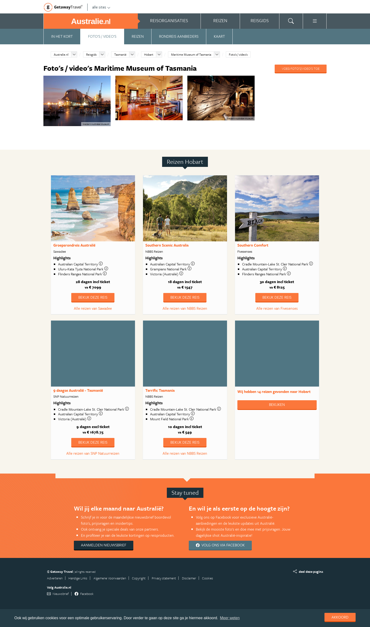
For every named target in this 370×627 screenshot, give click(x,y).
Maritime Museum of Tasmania (191, 54)
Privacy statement (164, 578)
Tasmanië (120, 54)
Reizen (138, 36)
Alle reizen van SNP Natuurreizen (92, 453)
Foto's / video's (102, 36)
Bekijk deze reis (92, 297)
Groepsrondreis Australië (74, 245)
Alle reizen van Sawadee (93, 308)
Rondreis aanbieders (178, 36)
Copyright (139, 578)
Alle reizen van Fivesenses (277, 308)
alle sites (101, 7)
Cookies (207, 578)
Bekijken (277, 404)
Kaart (219, 36)
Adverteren (55, 578)
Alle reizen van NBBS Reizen (185, 308)
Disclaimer (189, 578)
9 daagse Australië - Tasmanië (78, 390)
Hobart (148, 54)
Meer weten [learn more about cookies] (230, 618)
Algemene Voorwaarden (109, 578)
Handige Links (77, 578)
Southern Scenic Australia (167, 245)
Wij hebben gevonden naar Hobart (274, 391)
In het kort (62, 36)
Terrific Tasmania (160, 390)
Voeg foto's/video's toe (301, 68)
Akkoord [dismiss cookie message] (340, 617)
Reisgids (91, 54)
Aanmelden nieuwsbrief (103, 545)
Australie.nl (61, 54)
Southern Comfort (252, 245)
